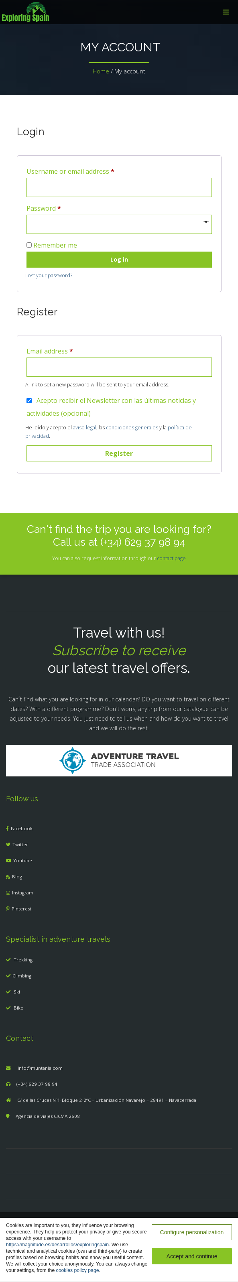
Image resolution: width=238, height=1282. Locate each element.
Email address (49, 351)
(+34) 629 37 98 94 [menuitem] (36, 1084)
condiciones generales (132, 427)
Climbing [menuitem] (21, 976)
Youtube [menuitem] (22, 860)
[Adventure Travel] (119, 760)
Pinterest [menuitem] (21, 909)
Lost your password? (48, 275)
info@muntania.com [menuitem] (40, 1068)
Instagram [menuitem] (22, 893)
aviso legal (84, 427)
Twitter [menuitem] (20, 844)
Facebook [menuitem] (22, 828)
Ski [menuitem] (17, 992)
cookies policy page (77, 1270)
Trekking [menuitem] (23, 960)
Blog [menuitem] (17, 877)
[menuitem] (119, 12)
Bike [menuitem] (18, 1008)
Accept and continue (192, 1256)
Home (101, 71)
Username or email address (70, 171)
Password (43, 208)
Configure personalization (192, 1232)
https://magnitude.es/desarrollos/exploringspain (57, 1244)
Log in (119, 259)
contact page (171, 558)
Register (119, 453)
